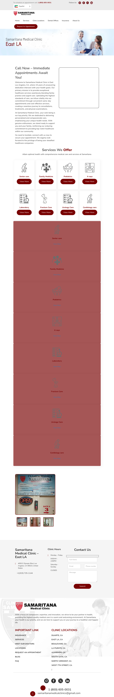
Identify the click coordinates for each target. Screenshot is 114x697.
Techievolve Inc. (84, 695)
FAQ (17, 648)
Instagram (47, 668)
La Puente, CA (58, 635)
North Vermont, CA (61, 648)
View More (57, 243)
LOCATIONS (20, 635)
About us (76, 21)
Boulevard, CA (59, 631)
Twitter (60, 668)
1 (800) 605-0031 (44, 3)
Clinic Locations (38, 21)
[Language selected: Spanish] (22, 6)
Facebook (53, 668)
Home (17, 21)
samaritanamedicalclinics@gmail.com (59, 682)
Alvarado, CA (58, 640)
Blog (17, 644)
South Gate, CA (59, 644)
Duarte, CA (57, 623)
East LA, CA (57, 627)
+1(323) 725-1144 (24, 560)
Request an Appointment (26, 26)
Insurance (65, 21)
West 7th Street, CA (61, 653)
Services (26, 21)
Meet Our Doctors (24, 631)
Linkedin (66, 668)
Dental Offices (53, 21)
